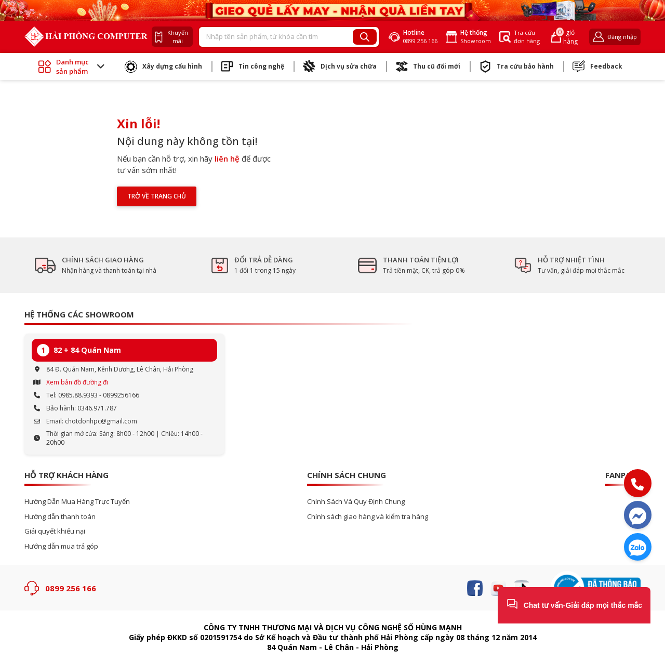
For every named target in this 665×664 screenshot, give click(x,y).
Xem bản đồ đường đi (77, 382)
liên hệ (227, 158)
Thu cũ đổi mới (427, 66)
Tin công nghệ (252, 66)
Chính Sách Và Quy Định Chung (356, 501)
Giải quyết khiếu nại (54, 531)
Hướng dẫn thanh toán (60, 516)
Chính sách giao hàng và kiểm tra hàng (367, 516)
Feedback (597, 66)
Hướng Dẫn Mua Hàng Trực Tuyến (77, 501)
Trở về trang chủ (156, 196)
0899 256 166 (70, 588)
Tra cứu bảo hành (516, 66)
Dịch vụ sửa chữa (340, 66)
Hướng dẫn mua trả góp (61, 546)
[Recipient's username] (276, 37)
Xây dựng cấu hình (163, 66)
